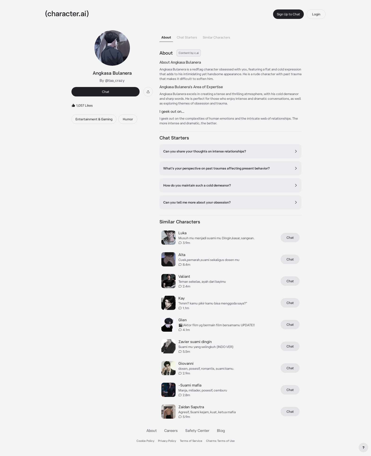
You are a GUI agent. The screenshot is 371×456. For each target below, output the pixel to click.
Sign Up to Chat (288, 14)
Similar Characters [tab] (216, 37)
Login (316, 14)
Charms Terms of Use (220, 440)
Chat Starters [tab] (187, 37)
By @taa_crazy (112, 80)
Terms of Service (191, 440)
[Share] (148, 91)
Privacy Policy (167, 440)
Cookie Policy (145, 440)
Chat (105, 92)
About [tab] (166, 37)
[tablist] (230, 36)
